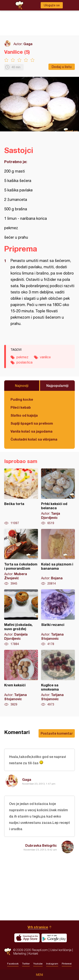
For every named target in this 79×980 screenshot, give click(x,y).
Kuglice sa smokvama (58, 678)
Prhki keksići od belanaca (58, 496)
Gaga (27, 44)
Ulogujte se (52, 5)
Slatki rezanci (58, 617)
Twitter (26, 963)
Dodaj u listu (62, 67)
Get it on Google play (54, 937)
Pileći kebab (21, 407)
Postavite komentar (57, 733)
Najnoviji (21, 385)
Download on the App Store (27, 937)
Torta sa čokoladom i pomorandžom (21, 557)
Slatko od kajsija (24, 415)
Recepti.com (7, 951)
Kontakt (33, 953)
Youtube (38, 963)
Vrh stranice (38, 927)
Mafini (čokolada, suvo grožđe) (21, 617)
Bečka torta (21, 496)
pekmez (22, 357)
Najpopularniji (57, 385)
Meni (39, 974)
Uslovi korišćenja (60, 950)
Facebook (13, 963)
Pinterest (67, 963)
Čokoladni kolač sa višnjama (34, 439)
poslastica (24, 362)
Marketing (19, 953)
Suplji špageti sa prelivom (32, 423)
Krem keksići (21, 678)
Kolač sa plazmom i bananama (58, 557)
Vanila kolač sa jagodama (31, 431)
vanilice (45, 357)
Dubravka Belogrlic (41, 845)
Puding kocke (22, 399)
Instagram (52, 963)
